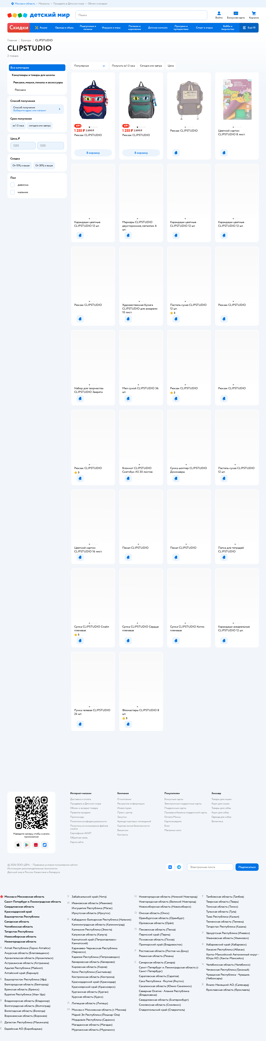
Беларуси (54, 872)
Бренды (26, 40)
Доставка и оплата (80, 799)
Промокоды (77, 816)
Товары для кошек (222, 799)
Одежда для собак (221, 816)
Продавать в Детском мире (85, 803)
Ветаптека (217, 821)
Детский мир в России (20, 872)
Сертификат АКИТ (80, 833)
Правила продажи (80, 812)
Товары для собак (221, 808)
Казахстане (40, 872)
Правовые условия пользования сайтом (55, 864)
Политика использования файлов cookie (89, 827)
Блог (167, 825)
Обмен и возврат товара (84, 808)
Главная (12, 40)
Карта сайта (76, 842)
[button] (249, 28)
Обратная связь (79, 837)
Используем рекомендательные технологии (32, 868)
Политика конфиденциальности (88, 821)
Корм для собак (220, 812)
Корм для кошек (221, 803)
